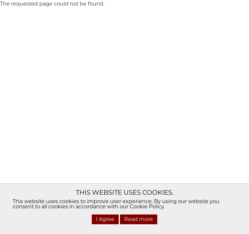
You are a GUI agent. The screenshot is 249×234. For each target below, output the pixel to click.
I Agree (105, 219)
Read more (138, 219)
